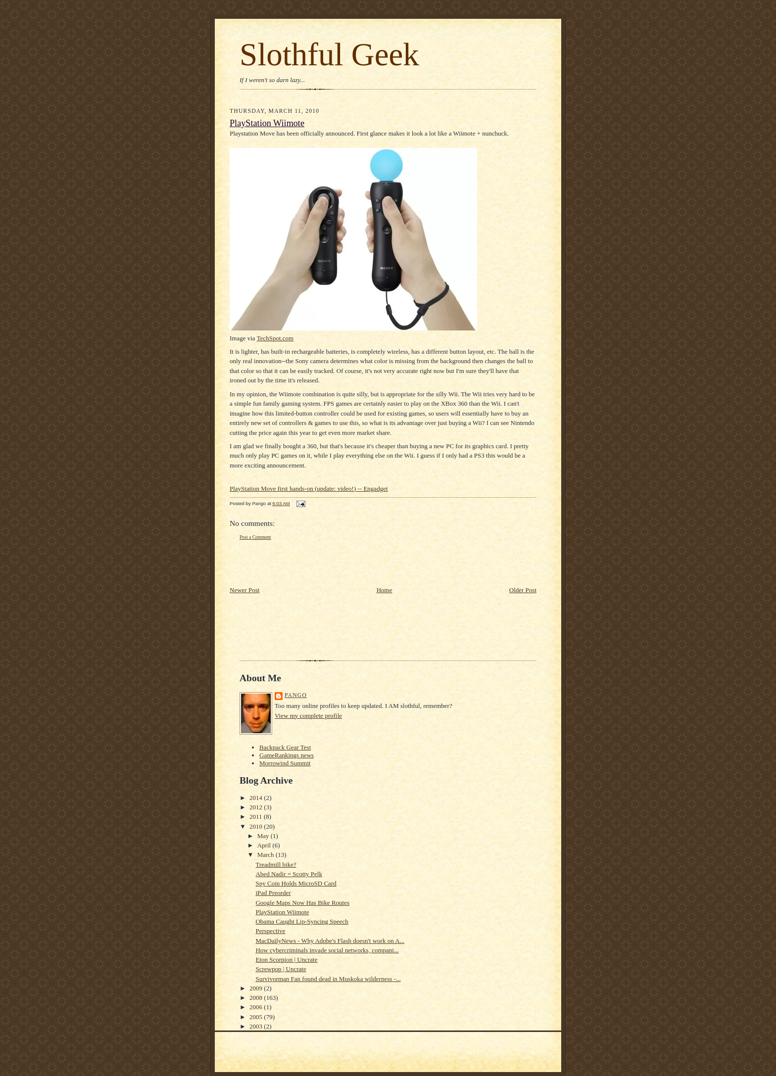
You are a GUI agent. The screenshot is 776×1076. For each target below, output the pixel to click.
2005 (256, 1017)
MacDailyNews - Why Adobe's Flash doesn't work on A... (329, 940)
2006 (256, 1007)
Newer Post (244, 590)
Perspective (270, 931)
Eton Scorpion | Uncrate (286, 959)
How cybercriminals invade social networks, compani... (326, 950)
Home (384, 590)
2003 (256, 1026)
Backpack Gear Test (285, 747)
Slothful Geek (329, 54)
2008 (256, 997)
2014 (256, 797)
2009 (256, 988)
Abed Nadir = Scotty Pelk (288, 874)
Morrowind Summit (285, 763)
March (266, 854)
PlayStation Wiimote (267, 123)
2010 (256, 826)
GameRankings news (286, 755)
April (265, 845)
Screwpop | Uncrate (280, 969)
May (264, 836)
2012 (256, 807)
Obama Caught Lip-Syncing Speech (301, 921)
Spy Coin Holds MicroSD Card (295, 883)
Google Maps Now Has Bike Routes (302, 902)
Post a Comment (255, 537)
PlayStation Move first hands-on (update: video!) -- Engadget (309, 488)
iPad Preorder (273, 892)
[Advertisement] (287, 563)
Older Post (522, 590)
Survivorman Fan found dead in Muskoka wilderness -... (327, 978)
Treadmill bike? (275, 864)
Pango (296, 695)
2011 (256, 816)
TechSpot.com (275, 338)
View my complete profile (308, 715)
